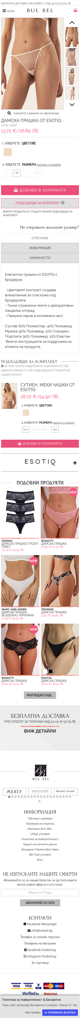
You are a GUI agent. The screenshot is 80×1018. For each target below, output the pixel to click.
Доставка (52, 849)
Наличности (40, 258)
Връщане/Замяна (33, 849)
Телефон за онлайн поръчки (40, 937)
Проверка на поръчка (40, 823)
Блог (40, 859)
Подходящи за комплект (40, 203)
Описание (40, 238)
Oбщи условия (40, 834)
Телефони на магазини (40, 943)
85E (55, 429)
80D (25, 429)
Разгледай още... (40, 695)
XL (37, 173)
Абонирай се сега (40, 903)
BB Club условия (40, 854)
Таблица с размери (48, 165)
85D (45, 429)
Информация (40, 248)
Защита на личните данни (40, 844)
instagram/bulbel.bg (41, 956)
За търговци (40, 962)
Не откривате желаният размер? (49, 227)
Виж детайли (40, 731)
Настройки (33, 1012)
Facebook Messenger (42, 924)
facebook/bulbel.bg (42, 950)
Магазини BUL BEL (40, 828)
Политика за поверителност (40, 839)
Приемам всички (60, 1012)
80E (35, 429)
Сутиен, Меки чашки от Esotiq (47, 387)
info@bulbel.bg (41, 930)
